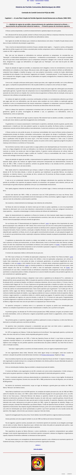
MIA (28, 0)
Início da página (38, 449)
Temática (32, 0)
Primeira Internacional (47, 355)
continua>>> (38, 445)
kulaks (58, 244)
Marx (63, 355)
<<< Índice (38, 3)
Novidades (46, 0)
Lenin (47, 223)
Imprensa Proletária (39, 0)
